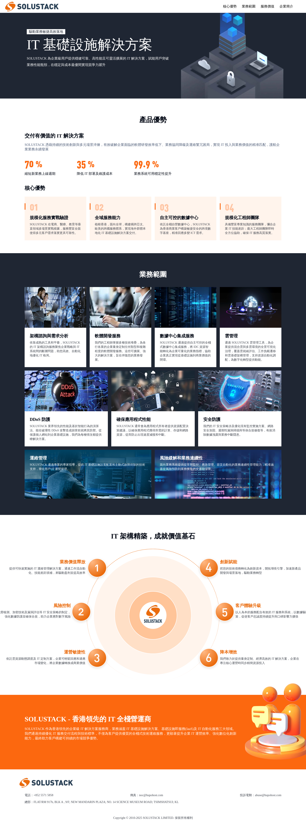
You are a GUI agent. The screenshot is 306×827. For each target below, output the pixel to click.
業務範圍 (248, 6)
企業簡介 (286, 6)
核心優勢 (230, 6)
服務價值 (267, 6)
